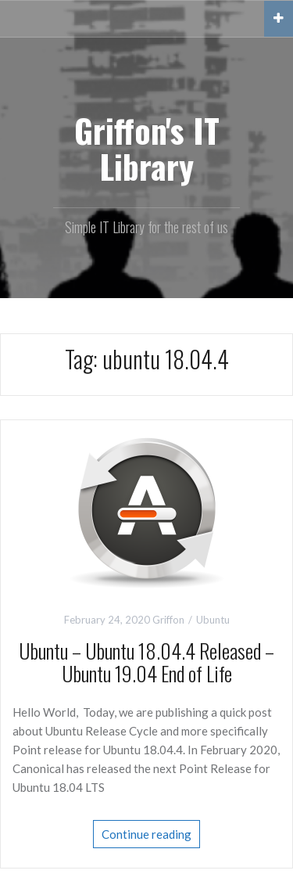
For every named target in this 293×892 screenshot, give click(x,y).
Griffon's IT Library (147, 148)
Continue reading (146, 834)
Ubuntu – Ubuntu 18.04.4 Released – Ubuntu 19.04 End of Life (146, 662)
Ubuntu (213, 619)
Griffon (168, 619)
